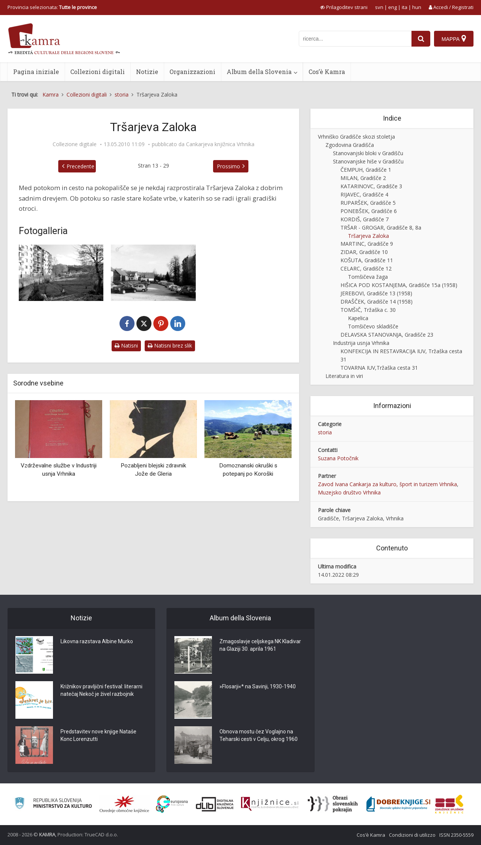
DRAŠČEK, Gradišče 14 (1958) (376, 301)
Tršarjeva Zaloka (368, 235)
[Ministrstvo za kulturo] (53, 804)
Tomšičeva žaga (368, 276)
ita (404, 7)
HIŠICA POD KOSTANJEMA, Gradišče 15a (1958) (398, 285)
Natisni (126, 345)
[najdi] (420, 39)
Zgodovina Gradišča (349, 144)
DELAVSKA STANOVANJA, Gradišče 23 (386, 334)
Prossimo (228, 166)
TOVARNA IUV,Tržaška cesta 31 (379, 367)
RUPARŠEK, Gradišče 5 (368, 202)
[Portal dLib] (215, 804)
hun (416, 7)
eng (392, 7)
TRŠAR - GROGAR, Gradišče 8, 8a (380, 227)
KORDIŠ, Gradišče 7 (364, 219)
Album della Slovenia (259, 72)
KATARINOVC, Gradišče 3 (371, 186)
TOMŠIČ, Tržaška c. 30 (368, 309)
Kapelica (358, 318)
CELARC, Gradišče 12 (366, 268)
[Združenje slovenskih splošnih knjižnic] (269, 804)
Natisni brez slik (170, 345)
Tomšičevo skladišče (373, 326)
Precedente (80, 166)
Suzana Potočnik (338, 458)
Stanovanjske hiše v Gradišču (368, 161)
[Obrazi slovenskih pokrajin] (333, 804)
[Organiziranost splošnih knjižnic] (124, 804)
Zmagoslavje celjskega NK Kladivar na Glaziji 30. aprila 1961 (260, 645)
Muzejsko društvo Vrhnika (349, 492)
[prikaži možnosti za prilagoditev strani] (344, 7)
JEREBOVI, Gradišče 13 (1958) (376, 293)
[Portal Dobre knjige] (398, 804)
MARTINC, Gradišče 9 (366, 243)
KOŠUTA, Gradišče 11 (366, 260)
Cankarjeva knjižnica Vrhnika (220, 144)
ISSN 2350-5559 (456, 834)
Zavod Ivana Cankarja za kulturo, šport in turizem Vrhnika (387, 484)
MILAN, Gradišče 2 (363, 177)
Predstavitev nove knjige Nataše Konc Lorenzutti (98, 735)
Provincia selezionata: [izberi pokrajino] (52, 7)
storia (325, 432)
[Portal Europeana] (171, 804)
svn (379, 7)
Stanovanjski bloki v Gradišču (368, 153)
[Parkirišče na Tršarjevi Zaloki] (153, 273)
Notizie (147, 72)
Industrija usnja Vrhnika (361, 342)
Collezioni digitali (97, 72)
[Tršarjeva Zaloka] (61, 273)
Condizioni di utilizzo (412, 834)
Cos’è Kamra (327, 72)
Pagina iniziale (36, 72)
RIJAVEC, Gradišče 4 (364, 194)
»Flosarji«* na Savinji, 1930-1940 (257, 687)
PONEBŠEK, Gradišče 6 (368, 211)
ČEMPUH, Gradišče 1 (365, 169)
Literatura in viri (344, 375)
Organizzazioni (192, 72)
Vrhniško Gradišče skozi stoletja (356, 136)
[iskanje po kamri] (355, 39)
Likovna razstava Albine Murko (97, 642)
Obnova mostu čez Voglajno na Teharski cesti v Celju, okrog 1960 (258, 735)
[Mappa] (453, 39)
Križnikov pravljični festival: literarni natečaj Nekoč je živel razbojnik (101, 690)
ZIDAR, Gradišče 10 (364, 251)
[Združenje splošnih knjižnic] (449, 804)
